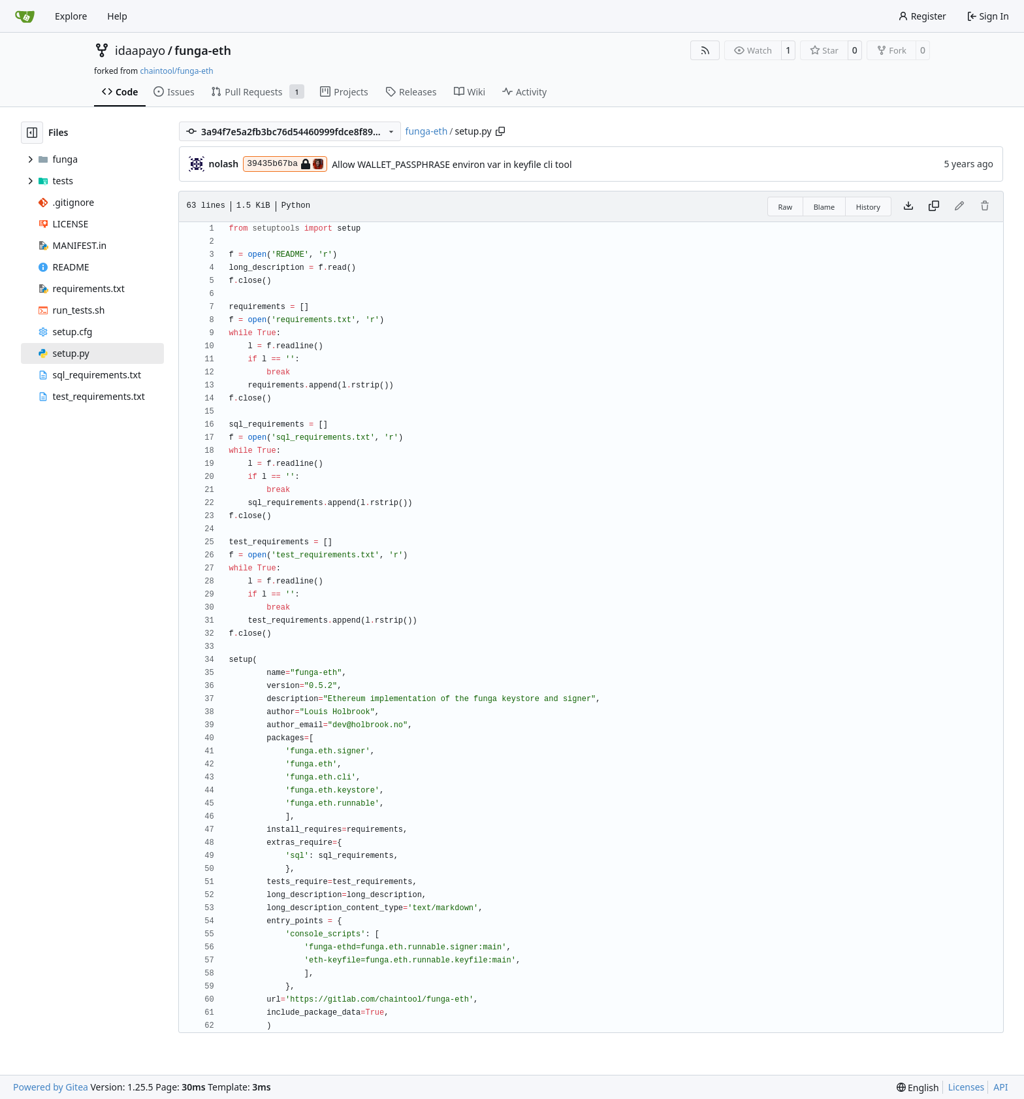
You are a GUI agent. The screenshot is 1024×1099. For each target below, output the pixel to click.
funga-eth (202, 50)
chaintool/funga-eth (176, 70)
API (1000, 1087)
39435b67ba (285, 164)
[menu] (918, 1087)
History (868, 207)
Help (117, 16)
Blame (824, 207)
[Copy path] (500, 131)
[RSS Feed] (705, 50)
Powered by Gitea (50, 1087)
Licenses (966, 1087)
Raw (785, 207)
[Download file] (908, 206)
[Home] (25, 16)
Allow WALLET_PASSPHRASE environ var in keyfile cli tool (451, 164)
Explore (71, 16)
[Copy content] (933, 206)
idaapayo (140, 50)
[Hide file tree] (32, 133)
